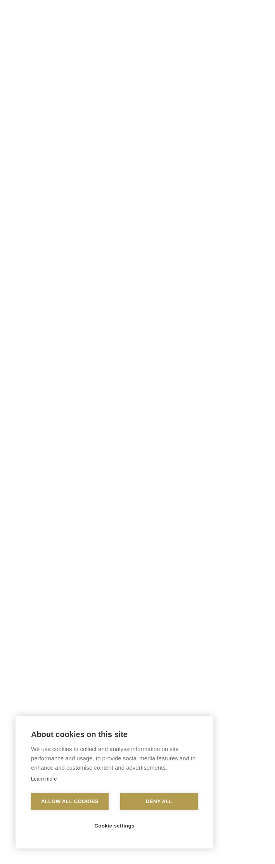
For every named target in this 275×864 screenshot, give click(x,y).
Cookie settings (114, 826)
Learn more (44, 779)
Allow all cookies (70, 801)
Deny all (159, 801)
